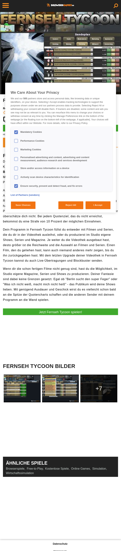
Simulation (99, 468)
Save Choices (23, 205)
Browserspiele (15, 468)
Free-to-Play (35, 468)
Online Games (80, 468)
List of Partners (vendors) (25, 195)
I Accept (97, 205)
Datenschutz (60, 543)
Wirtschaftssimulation (20, 473)
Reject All (71, 205)
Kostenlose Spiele (57, 468)
